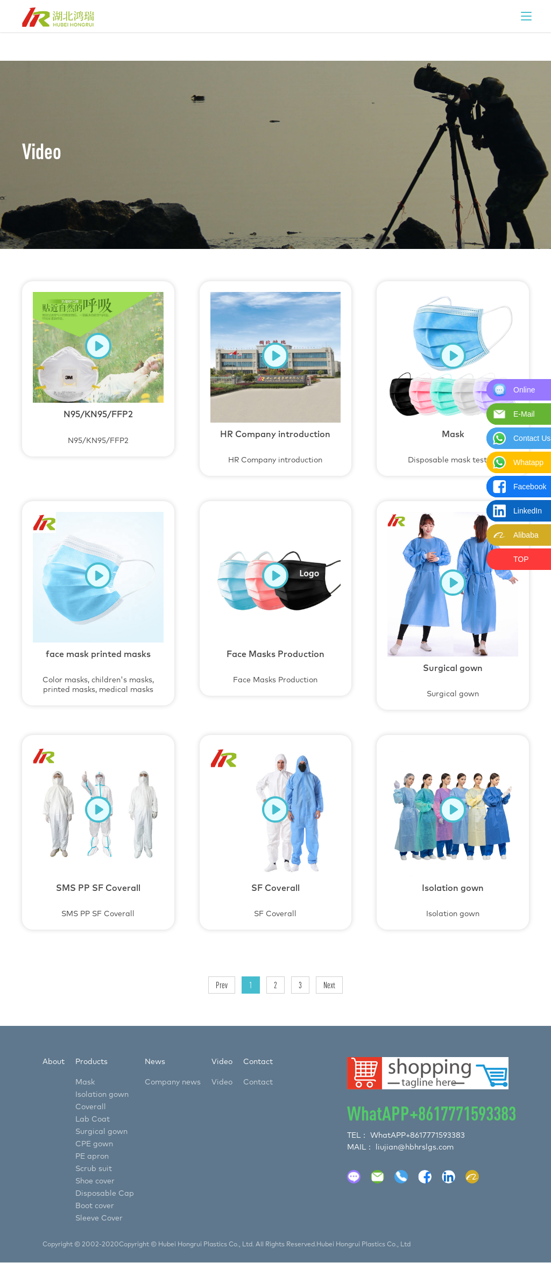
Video (221, 1062)
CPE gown (94, 1144)
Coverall (90, 1107)
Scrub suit (93, 1169)
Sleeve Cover (99, 1218)
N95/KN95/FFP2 (98, 368)
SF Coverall (275, 832)
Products (91, 1062)
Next (329, 985)
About (54, 1062)
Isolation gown (452, 832)
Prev (222, 985)
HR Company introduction (275, 378)
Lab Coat (92, 1119)
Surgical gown (452, 605)
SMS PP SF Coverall (98, 832)
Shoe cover (95, 1181)
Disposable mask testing (452, 378)
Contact (258, 1062)
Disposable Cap (104, 1193)
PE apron (92, 1156)
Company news (173, 1082)
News (155, 1062)
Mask (85, 1082)
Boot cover (94, 1206)
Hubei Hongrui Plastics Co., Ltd (363, 1244)
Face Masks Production (275, 598)
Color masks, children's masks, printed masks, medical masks (98, 603)
